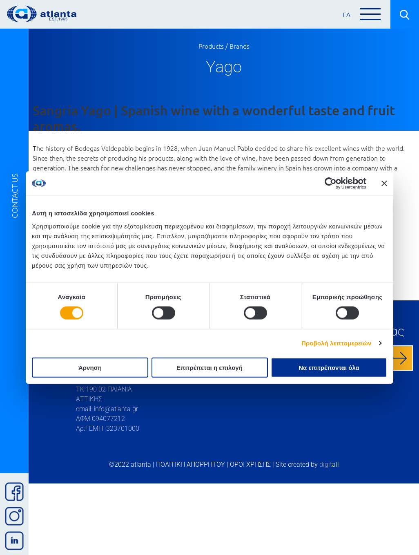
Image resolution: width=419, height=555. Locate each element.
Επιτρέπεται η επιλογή (209, 367)
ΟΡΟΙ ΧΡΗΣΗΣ (250, 464)
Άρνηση (90, 367)
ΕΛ (346, 14)
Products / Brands (224, 45)
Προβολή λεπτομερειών (336, 343)
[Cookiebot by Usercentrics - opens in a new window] (330, 183)
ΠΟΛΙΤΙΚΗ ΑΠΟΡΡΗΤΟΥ (190, 464)
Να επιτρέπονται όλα (329, 367)
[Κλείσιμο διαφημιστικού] (384, 183)
